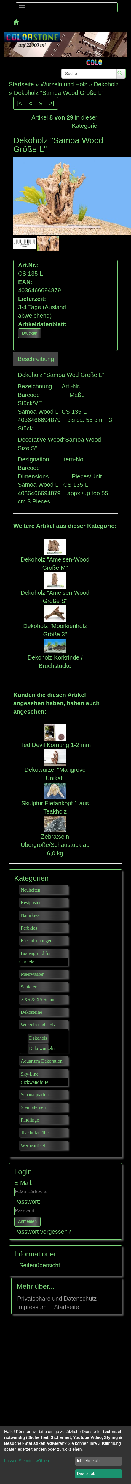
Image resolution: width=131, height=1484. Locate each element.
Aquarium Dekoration (42, 1061)
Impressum (32, 1307)
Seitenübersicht (39, 1265)
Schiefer (28, 986)
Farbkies (29, 927)
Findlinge (30, 1119)
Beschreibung (36, 359)
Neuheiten (30, 889)
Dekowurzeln (42, 1048)
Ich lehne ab (88, 1460)
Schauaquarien (35, 1094)
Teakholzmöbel (35, 1132)
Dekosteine (31, 1012)
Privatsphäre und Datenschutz (57, 1298)
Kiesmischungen (36, 940)
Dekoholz (38, 1038)
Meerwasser (32, 974)
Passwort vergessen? (42, 1231)
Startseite (66, 1307)
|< (19, 103)
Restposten (31, 902)
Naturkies (30, 915)
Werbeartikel (33, 1145)
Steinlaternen (33, 1107)
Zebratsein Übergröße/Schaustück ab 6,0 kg (55, 845)
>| (51, 103)
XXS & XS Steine (38, 999)
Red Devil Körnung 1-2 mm (55, 745)
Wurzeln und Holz (38, 1024)
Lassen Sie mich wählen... (28, 1460)
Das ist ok (86, 1473)
